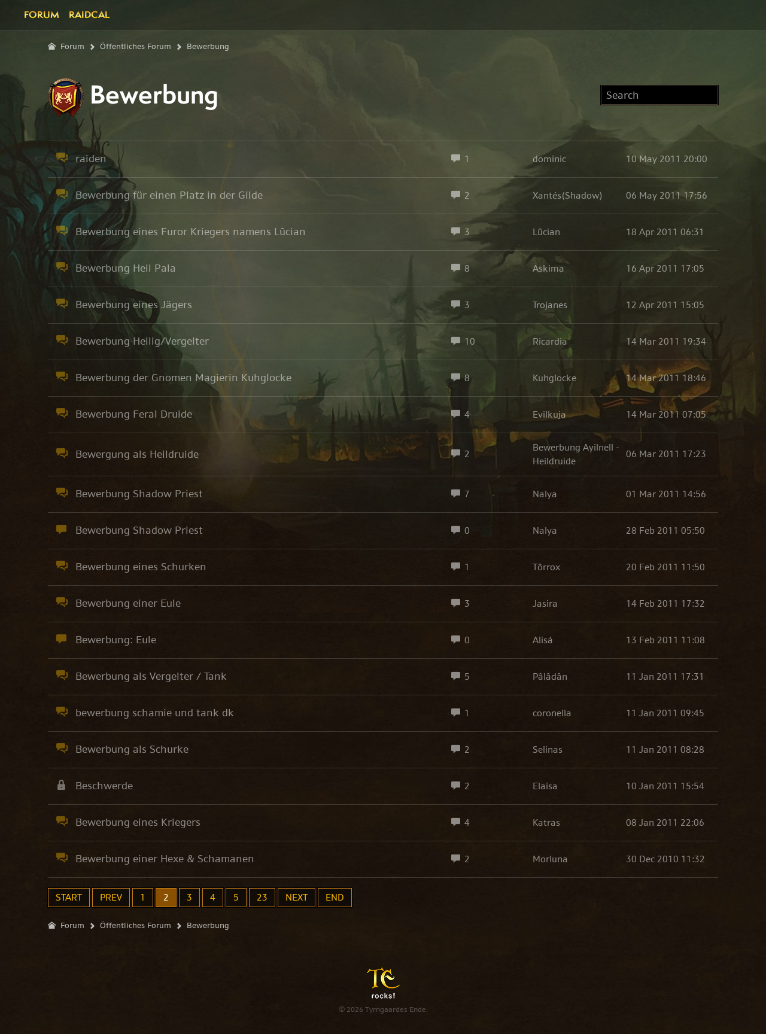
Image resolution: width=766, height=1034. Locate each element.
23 (262, 897)
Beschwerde (104, 785)
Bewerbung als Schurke (132, 749)
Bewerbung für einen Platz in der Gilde (169, 195)
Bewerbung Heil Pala (125, 268)
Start (69, 897)
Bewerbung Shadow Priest (139, 493)
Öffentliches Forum (135, 46)
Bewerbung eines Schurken (140, 566)
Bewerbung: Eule (115, 639)
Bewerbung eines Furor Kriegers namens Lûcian (190, 231)
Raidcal (89, 14)
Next (296, 897)
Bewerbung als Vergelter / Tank (151, 676)
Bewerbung (208, 46)
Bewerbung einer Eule (128, 603)
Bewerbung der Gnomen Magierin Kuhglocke (183, 377)
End (335, 897)
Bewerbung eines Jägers (133, 304)
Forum (41, 14)
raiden (91, 158)
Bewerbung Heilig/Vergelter (142, 341)
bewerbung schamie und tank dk (154, 712)
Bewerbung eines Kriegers (137, 822)
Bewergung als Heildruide (137, 454)
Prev (111, 897)
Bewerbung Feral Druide (133, 414)
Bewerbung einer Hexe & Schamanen (164, 858)
